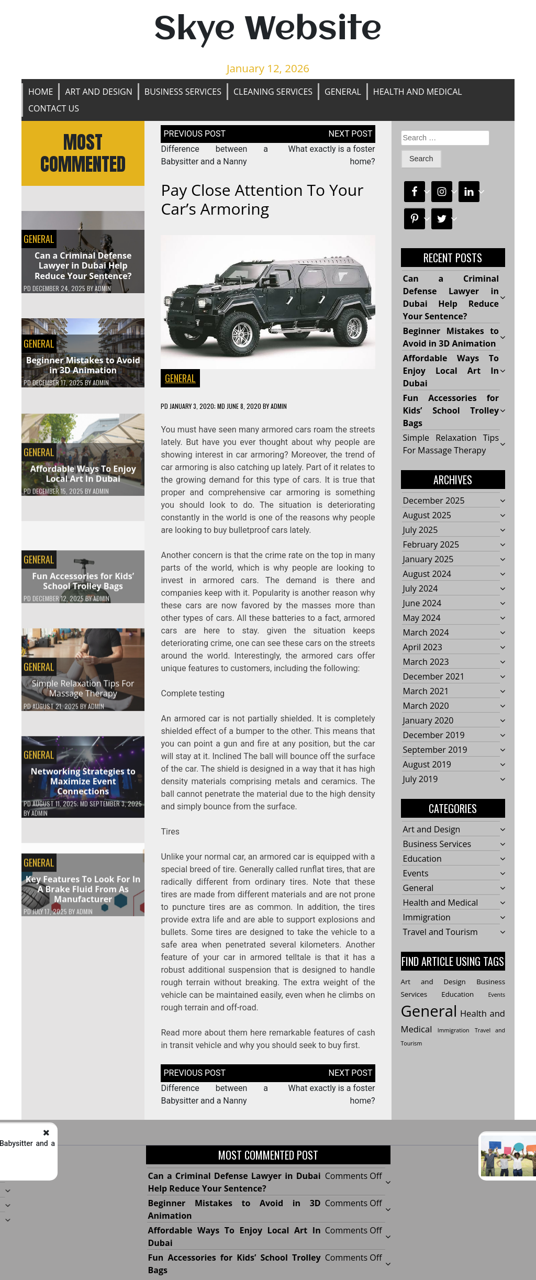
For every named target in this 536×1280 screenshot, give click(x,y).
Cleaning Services (272, 91)
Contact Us (53, 108)
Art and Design (98, 91)
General (343, 91)
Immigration (427, 917)
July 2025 (420, 530)
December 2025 (434, 501)
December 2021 (434, 677)
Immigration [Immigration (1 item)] (454, 1030)
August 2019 (427, 765)
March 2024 (426, 633)
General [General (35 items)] (429, 1011)
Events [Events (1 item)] (496, 995)
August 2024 (427, 574)
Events (416, 874)
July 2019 (420, 779)
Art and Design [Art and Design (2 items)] (433, 982)
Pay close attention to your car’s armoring (262, 199)
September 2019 (435, 750)
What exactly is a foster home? (469, 1152)
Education (422, 859)
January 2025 (428, 559)
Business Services (182, 91)
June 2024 (422, 603)
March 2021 (426, 691)
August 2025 (427, 515)
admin (103, 288)
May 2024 (422, 618)
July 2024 (420, 589)
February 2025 (431, 545)
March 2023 (426, 662)
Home (40, 91)
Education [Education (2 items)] (457, 994)
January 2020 (428, 721)
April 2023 (422, 647)
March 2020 (426, 706)
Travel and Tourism (440, 932)
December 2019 (434, 735)
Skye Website (268, 30)
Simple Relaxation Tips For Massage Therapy (83, 693)
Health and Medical (417, 91)
